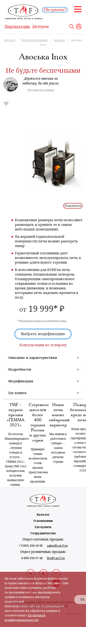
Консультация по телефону (43, 345)
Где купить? (55, 10)
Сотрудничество (43, 533)
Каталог (43, 514)
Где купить (17, 393)
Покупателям (17, 26)
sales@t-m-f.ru (57, 545)
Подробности (19, 369)
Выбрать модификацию (43, 334)
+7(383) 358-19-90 (31, 545)
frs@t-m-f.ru (56, 558)
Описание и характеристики (32, 358)
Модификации (20, 381)
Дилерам (40, 26)
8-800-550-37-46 (32, 558)
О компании (43, 520)
